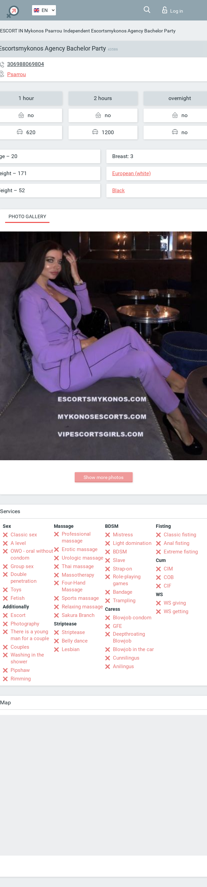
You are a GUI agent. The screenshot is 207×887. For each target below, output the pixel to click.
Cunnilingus (126, 658)
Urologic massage (82, 558)
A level (18, 543)
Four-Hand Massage (73, 586)
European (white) (131, 173)
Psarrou (53, 30)
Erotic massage (80, 549)
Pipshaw (20, 670)
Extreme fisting (181, 552)
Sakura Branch (78, 615)
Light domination (132, 543)
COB (169, 577)
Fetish (18, 598)
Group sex (22, 566)
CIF (167, 586)
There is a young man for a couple (30, 635)
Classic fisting (180, 535)
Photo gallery (27, 216)
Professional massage (76, 537)
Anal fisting (176, 543)
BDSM (120, 552)
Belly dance (75, 641)
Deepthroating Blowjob (129, 637)
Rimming (21, 679)
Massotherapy (78, 575)
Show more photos (103, 477)
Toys (16, 590)
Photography (25, 624)
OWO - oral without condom (32, 554)
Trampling (124, 600)
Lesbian (70, 649)
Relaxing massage (82, 607)
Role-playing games (127, 580)
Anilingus (123, 666)
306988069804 (25, 64)
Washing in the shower (27, 658)
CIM (168, 569)
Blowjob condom (132, 618)
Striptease (73, 632)
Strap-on (122, 569)
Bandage (122, 592)
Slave (119, 560)
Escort (18, 615)
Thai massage (78, 566)
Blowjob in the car (133, 649)
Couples (20, 647)
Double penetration (23, 577)
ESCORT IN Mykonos (22, 30)
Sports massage (80, 598)
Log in (172, 10)
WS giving (175, 603)
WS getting (176, 611)
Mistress (123, 535)
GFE (117, 626)
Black (118, 190)
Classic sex (24, 535)
